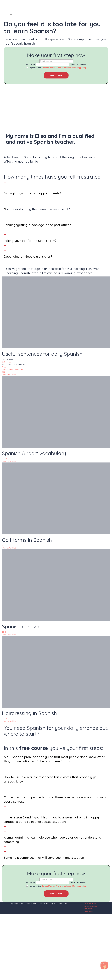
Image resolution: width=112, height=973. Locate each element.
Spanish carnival (21, 626)
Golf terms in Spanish (27, 540)
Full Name (30, 64)
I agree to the (57, 68)
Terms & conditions (90, 906)
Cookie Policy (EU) (90, 903)
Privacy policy (88, 911)
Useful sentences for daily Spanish (42, 354)
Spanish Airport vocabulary (34, 453)
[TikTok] (104, 965)
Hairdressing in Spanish (29, 713)
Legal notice (88, 909)
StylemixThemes (61, 903)
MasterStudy (26, 903)
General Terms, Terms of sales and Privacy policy (64, 68)
